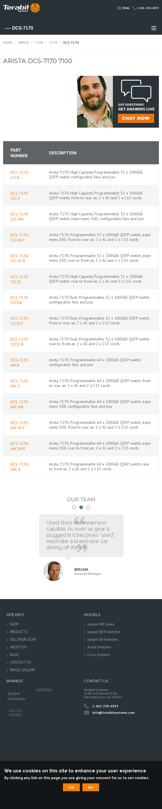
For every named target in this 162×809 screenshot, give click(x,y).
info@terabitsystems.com (113, 712)
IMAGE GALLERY (22, 670)
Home (7, 42)
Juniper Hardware (16, 695)
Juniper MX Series (101, 624)
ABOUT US (18, 647)
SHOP (14, 624)
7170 (53, 42)
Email (123, 8)
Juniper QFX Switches (104, 632)
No (90, 787)
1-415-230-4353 (146, 8)
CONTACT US (20, 662)
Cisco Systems (98, 654)
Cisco (14, 712)
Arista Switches (99, 647)
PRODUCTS (19, 632)
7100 (39, 42)
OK (71, 787)
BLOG (14, 654)
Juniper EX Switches (102, 639)
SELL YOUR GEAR (23, 639)
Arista (23, 42)
